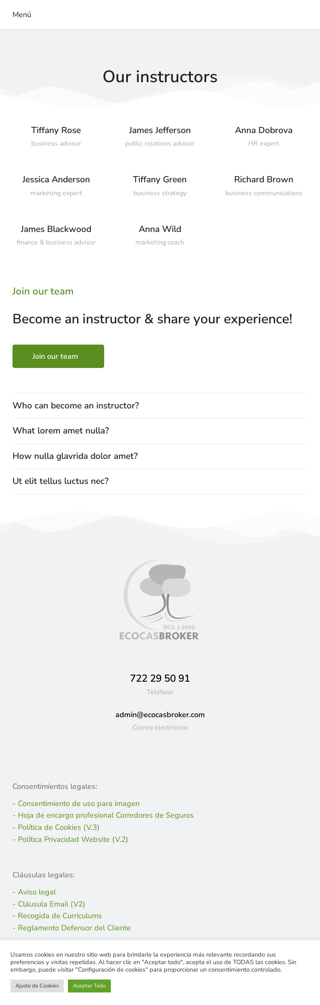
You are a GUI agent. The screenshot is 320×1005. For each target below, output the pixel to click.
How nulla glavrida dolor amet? (75, 456)
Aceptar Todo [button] (89, 986)
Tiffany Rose (56, 130)
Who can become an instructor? (75, 405)
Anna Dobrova (263, 130)
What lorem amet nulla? (60, 430)
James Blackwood (56, 229)
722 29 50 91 (160, 678)
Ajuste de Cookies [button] (37, 986)
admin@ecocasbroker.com (160, 715)
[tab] (160, 405)
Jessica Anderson (56, 179)
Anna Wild (160, 229)
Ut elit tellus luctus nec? (60, 481)
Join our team (55, 356)
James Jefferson (160, 130)
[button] (19, 14)
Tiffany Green (160, 179)
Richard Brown (263, 179)
